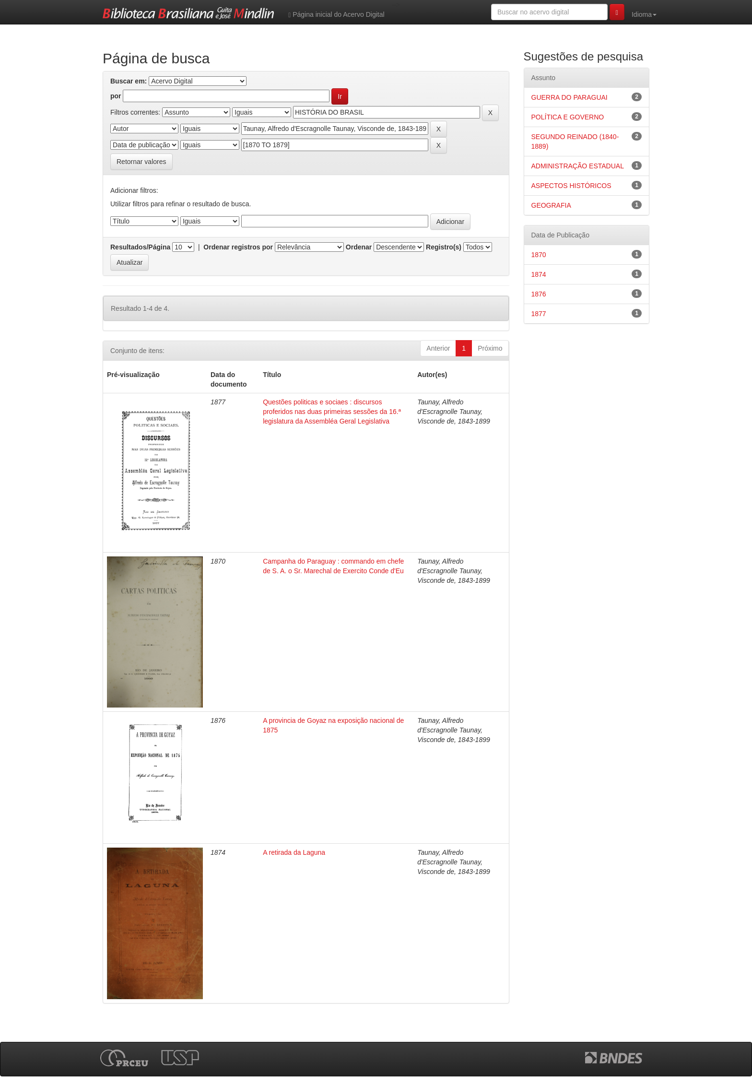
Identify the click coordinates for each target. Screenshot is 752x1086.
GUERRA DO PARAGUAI (569, 97)
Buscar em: (128, 81)
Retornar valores (141, 161)
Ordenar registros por (238, 247)
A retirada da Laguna (294, 852)
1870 (538, 255)
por (115, 96)
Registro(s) (443, 247)
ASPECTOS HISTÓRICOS (571, 185)
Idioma (644, 14)
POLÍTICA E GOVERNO (567, 117)
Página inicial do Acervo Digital (336, 15)
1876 (538, 294)
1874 (538, 274)
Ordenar (359, 247)
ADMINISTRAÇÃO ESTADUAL (577, 166)
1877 (538, 314)
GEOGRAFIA (551, 205)
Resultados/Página (140, 247)
